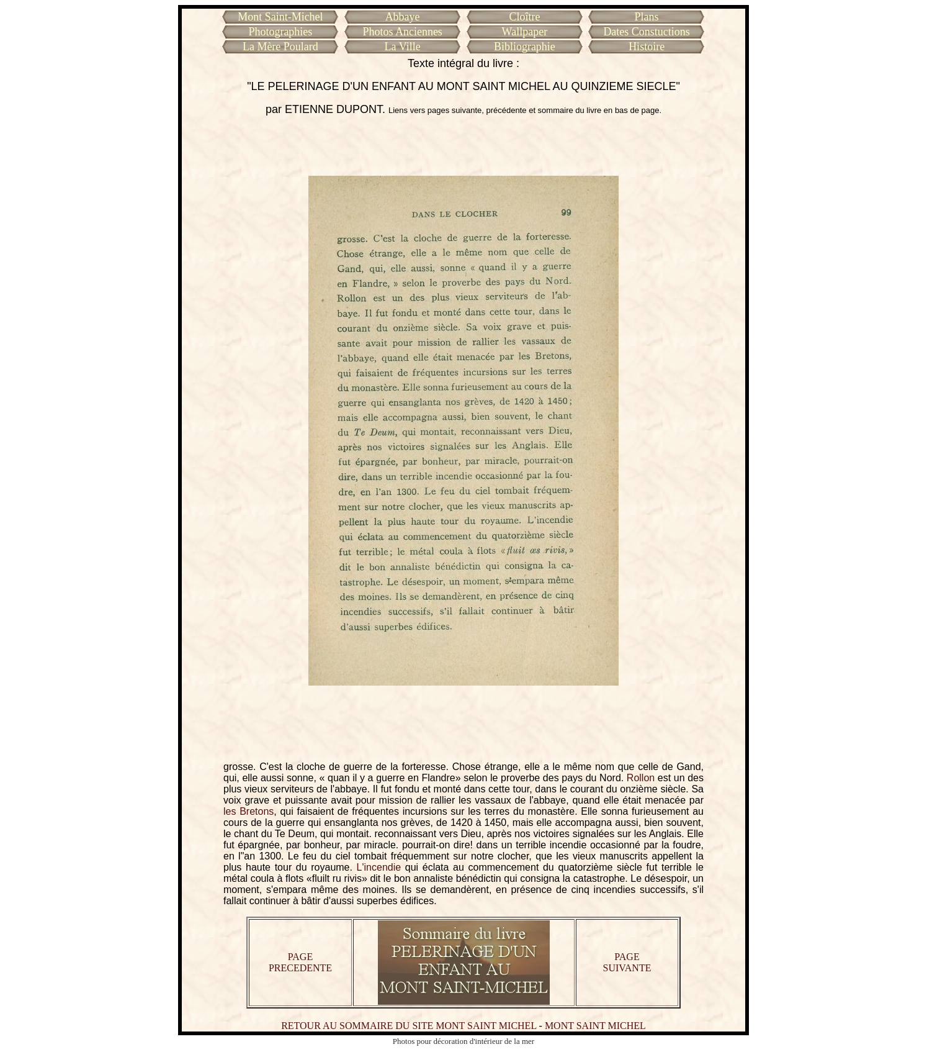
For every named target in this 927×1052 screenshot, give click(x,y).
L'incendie (379, 867)
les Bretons (248, 811)
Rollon (641, 778)
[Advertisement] (463, 146)
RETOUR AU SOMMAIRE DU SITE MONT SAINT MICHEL (408, 1025)
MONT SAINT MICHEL (595, 1025)
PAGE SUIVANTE (627, 962)
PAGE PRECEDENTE (300, 962)
